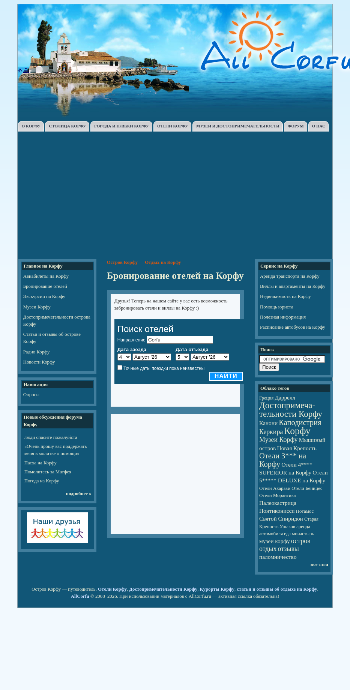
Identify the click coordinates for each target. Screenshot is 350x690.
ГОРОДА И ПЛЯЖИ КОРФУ (121, 126)
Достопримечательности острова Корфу (56, 320)
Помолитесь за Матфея (47, 471)
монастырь (303, 533)
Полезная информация (283, 317)
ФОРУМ (296, 126)
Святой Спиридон (281, 518)
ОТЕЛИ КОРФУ (172, 126)
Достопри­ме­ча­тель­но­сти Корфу (290, 409)
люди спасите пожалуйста (50, 437)
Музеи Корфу (37, 307)
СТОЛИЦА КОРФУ (67, 126)
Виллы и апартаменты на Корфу (293, 286)
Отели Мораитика (277, 495)
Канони (268, 423)
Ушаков (287, 526)
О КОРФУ (31, 126)
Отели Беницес (306, 488)
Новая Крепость (297, 448)
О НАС (318, 126)
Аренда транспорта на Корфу (290, 276)
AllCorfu (80, 596)
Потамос (305, 511)
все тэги (319, 564)
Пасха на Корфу (40, 462)
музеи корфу (274, 541)
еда (287, 533)
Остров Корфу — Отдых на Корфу (144, 262)
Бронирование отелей (45, 286)
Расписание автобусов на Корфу (292, 327)
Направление (131, 340)
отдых (267, 548)
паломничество (278, 557)
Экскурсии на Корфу (44, 296)
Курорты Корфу (217, 589)
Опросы (31, 394)
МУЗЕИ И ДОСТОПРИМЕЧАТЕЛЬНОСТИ (237, 126)
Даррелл (285, 397)
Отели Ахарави (274, 488)
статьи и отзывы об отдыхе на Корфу (277, 589)
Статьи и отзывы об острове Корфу (52, 338)
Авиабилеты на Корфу (46, 276)
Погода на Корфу (41, 480)
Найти (226, 376)
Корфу (297, 430)
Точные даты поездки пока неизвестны (163, 368)
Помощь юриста (276, 307)
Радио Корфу (36, 352)
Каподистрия (300, 422)
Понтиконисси (277, 510)
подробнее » (79, 493)
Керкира (271, 432)
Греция (266, 398)
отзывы (288, 548)
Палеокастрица (277, 503)
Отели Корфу (112, 589)
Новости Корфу (39, 362)
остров (301, 541)
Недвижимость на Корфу (285, 296)
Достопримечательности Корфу (163, 589)
